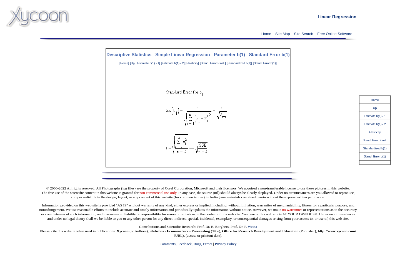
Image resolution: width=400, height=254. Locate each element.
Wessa (252, 227)
